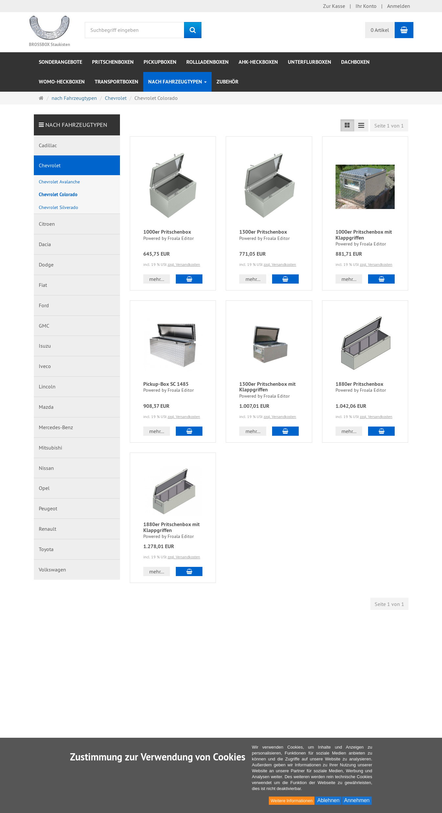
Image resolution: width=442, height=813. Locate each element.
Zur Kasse (334, 6)
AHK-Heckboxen (258, 61)
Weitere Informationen (292, 800)
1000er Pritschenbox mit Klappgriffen (364, 234)
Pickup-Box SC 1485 (166, 384)
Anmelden (398, 6)
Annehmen (356, 800)
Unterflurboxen (309, 61)
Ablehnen (328, 800)
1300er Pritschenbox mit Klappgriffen (267, 387)
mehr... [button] (156, 279)
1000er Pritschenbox (167, 231)
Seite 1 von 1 (389, 125)
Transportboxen (116, 81)
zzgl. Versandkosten (184, 264)
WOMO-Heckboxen (62, 81)
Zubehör (228, 81)
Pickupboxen (160, 61)
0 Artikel (380, 30)
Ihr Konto (366, 6)
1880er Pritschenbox (359, 384)
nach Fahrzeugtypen (177, 81)
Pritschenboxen (113, 61)
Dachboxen (355, 61)
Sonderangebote (60, 61)
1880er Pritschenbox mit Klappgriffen (171, 527)
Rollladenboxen (207, 61)
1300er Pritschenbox (263, 231)
